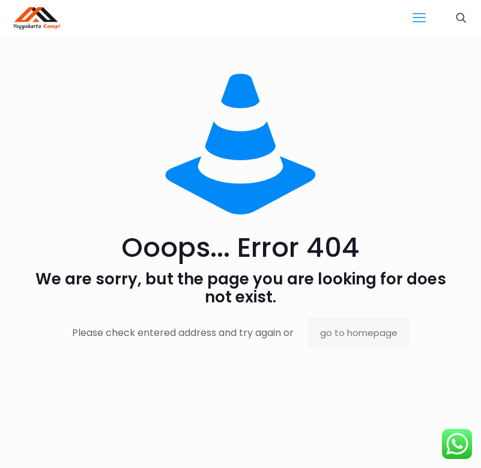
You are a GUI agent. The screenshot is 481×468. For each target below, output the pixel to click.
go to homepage (359, 332)
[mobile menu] (419, 18)
